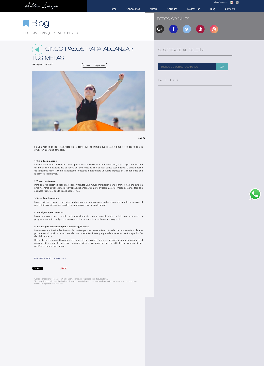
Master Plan (193, 8)
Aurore (153, 8)
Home (113, 8)
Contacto (230, 8)
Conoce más (133, 8)
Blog (212, 8)
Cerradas (172, 8)
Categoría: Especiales (94, 65)
